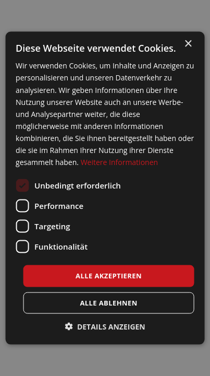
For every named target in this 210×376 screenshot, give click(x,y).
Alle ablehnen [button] (108, 302)
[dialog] (105, 188)
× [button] (188, 44)
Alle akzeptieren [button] (109, 275)
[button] (105, 326)
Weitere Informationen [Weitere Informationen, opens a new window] (119, 162)
